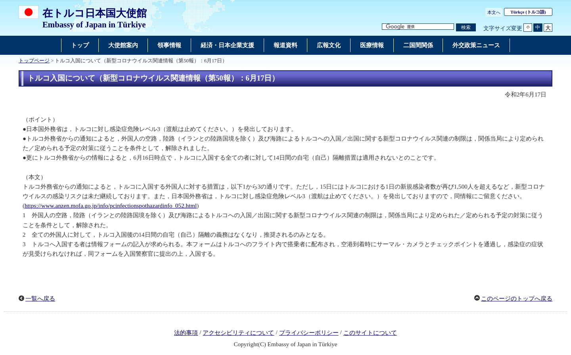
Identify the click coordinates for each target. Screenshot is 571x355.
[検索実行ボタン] (466, 27)
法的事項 (186, 333)
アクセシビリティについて (238, 333)
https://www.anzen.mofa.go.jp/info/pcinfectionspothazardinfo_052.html (111, 206)
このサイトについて (370, 333)
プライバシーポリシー (309, 333)
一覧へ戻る (40, 298)
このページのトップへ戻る (516, 298)
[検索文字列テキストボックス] (418, 26)
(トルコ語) (528, 12)
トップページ (34, 61)
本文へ (493, 12)
